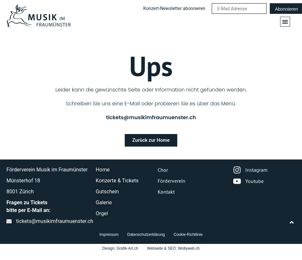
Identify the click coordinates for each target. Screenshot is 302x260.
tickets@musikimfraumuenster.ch (151, 117)
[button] (285, 22)
